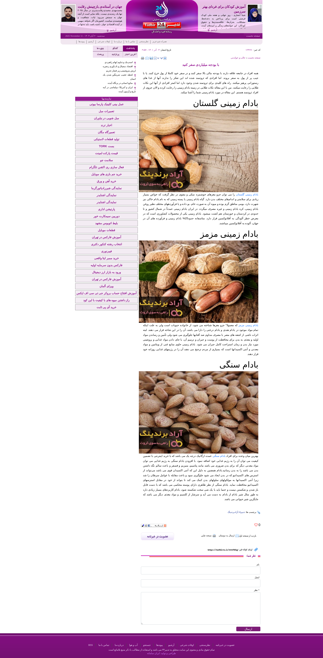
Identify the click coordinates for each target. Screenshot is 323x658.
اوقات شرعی (104, 41)
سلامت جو (106, 160)
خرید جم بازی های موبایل (106, 174)
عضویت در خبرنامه (225, 645)
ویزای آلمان (106, 286)
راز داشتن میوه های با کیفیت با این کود (106, 300)
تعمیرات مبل (106, 111)
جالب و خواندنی (238, 57)
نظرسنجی (144, 41)
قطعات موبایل (106, 230)
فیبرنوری (106, 251)
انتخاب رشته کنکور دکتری (106, 244)
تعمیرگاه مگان (106, 132)
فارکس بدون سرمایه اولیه (106, 265)
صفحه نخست (253, 35)
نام (258, 565)
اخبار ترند (106, 125)
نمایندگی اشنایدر (106, 195)
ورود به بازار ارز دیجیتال (106, 272)
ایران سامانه (153, 653)
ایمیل (257, 577)
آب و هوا (133, 645)
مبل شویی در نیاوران (106, 118)
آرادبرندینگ (233, 512)
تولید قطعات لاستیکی (106, 139)
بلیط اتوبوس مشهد (106, 223)
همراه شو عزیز (159, 41)
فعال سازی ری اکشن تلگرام (106, 167)
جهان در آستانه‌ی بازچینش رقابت (100, 6)
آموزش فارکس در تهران (106, 237)
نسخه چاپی (208, 535)
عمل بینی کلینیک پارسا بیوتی (106, 104)
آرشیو (214, 29)
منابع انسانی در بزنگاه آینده (120, 83)
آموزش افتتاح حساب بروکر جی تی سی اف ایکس (106, 293)
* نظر (256, 590)
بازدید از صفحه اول (247, 535)
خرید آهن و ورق (106, 181)
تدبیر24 (241, 512)
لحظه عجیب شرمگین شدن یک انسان (119, 77)
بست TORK (106, 146)
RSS (90, 645)
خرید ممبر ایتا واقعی (106, 258)
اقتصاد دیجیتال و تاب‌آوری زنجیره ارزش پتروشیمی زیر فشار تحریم (119, 68)
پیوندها (81, 41)
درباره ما (118, 41)
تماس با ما (130, 41)
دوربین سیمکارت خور (106, 216)
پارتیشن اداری (106, 209)
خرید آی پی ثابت (107, 307)
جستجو (147, 645)
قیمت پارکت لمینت (106, 153)
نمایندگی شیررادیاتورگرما (106, 188)
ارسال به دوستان (229, 535)
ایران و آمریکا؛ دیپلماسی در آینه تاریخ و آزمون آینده (119, 89)
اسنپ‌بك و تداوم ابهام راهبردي (119, 62)
